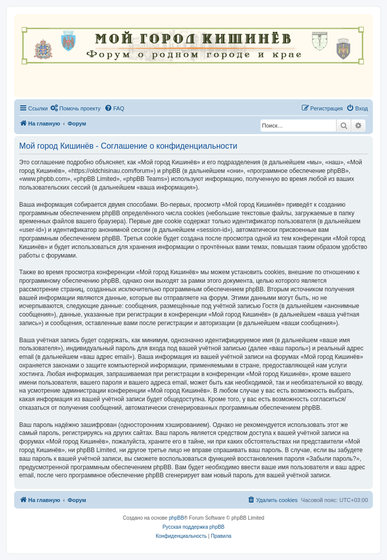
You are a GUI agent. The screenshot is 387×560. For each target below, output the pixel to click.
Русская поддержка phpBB (193, 527)
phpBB (176, 518)
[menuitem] (75, 108)
